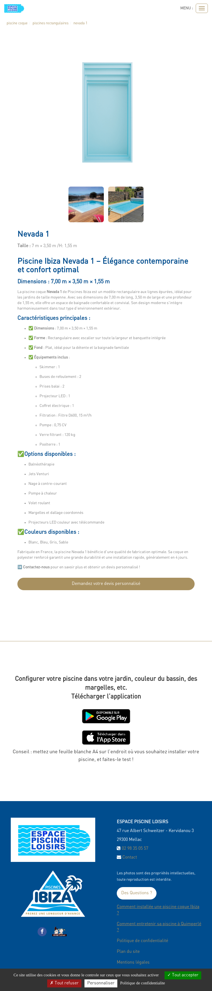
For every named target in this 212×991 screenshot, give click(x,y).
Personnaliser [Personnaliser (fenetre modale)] (101, 983)
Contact (129, 857)
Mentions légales (133, 962)
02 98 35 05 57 (135, 848)
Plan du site (128, 952)
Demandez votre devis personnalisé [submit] (106, 584)
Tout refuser (64, 983)
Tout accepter (182, 975)
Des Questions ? (136, 893)
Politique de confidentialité (142, 941)
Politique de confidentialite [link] (142, 983)
